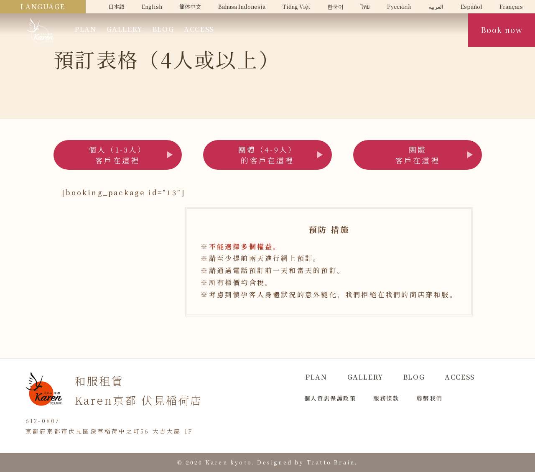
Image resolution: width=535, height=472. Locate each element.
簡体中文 (190, 6)
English (152, 6)
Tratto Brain (331, 462)
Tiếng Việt (296, 6)
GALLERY (125, 29)
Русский (399, 6)
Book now (502, 30)
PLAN (85, 29)
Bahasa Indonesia (241, 6)
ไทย (365, 6)
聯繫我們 (429, 398)
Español (471, 6)
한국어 (335, 6)
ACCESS (199, 29)
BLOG (163, 29)
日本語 (116, 6)
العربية (435, 6)
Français (511, 6)
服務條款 (386, 398)
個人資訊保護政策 (330, 398)
